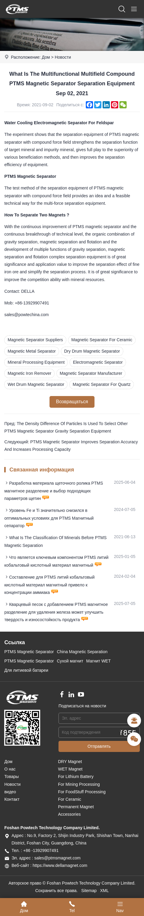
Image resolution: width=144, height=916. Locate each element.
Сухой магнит (70, 661)
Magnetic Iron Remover (29, 373)
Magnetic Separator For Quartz (101, 384)
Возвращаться (72, 401)
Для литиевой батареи (26, 670)
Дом (46, 57)
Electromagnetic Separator (98, 362)
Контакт (11, 799)
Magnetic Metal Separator (32, 351)
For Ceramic (69, 799)
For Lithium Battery (75, 776)
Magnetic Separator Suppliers (35, 339)
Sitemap (89, 890)
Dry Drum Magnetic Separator (92, 351)
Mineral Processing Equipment (36, 362)
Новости (63, 57)
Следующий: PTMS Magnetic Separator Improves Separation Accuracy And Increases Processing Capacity (71, 445)
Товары (11, 776)
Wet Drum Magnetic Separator (36, 384)
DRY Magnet (70, 761)
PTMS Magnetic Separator (29, 651)
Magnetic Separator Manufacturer (91, 373)
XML (104, 890)
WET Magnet (70, 769)
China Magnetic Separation (82, 651)
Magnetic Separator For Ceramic (101, 339)
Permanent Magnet (76, 806)
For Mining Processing (79, 784)
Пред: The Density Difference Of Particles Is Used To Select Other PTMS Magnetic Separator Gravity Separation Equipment (66, 427)
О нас (9, 769)
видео (10, 791)
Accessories (69, 814)
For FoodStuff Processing (81, 791)
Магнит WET (98, 661)
